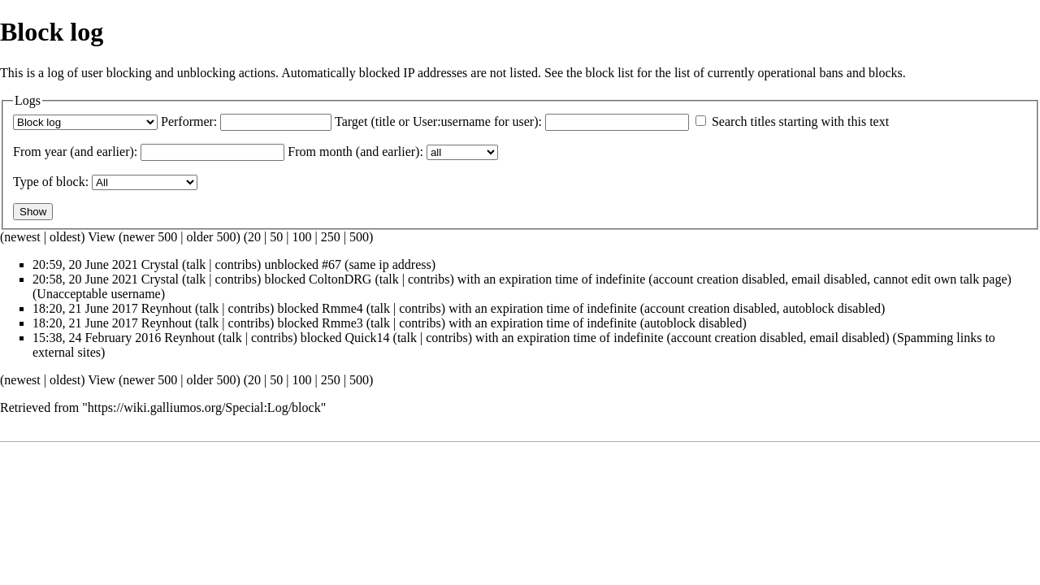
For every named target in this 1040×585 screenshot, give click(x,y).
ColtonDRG (340, 279)
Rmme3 (342, 323)
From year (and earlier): (75, 151)
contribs (236, 264)
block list (610, 73)
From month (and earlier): (355, 151)
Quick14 (366, 337)
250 (330, 237)
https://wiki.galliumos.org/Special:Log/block (204, 407)
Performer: (189, 121)
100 (301, 237)
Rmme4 (342, 308)
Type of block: (51, 181)
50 (276, 237)
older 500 (211, 237)
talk (196, 264)
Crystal (160, 264)
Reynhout (166, 308)
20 (254, 237)
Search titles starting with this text (800, 121)
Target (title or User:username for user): (438, 121)
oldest (65, 237)
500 (359, 237)
